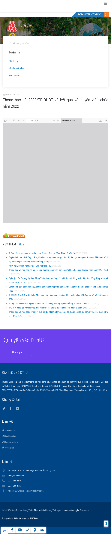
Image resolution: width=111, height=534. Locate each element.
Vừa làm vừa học (17, 68)
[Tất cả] (21, 244)
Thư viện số (8, 430)
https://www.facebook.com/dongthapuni (26, 491)
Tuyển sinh (8, 447)
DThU (31, 6)
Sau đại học (14, 75)
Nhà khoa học (9, 436)
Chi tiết (102, 390)
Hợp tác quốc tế (10, 442)
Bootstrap (84, 510)
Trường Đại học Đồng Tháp (21, 510)
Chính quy (13, 61)
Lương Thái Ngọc (54, 510)
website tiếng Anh (4, 530)
